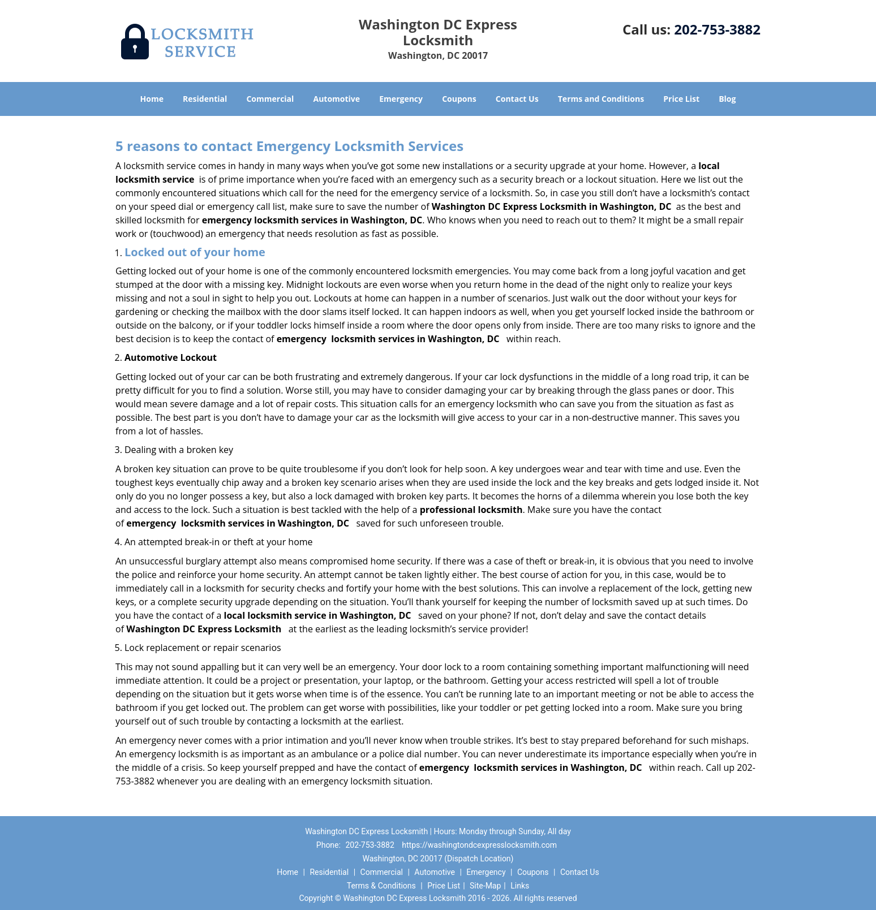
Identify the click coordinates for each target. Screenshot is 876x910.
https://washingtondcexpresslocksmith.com (479, 844)
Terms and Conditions (601, 98)
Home (152, 98)
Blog (727, 98)
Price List (681, 98)
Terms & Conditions (381, 885)
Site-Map (485, 885)
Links (519, 885)
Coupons (459, 98)
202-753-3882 (717, 29)
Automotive (337, 98)
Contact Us (517, 98)
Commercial (270, 98)
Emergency (401, 98)
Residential (205, 98)
